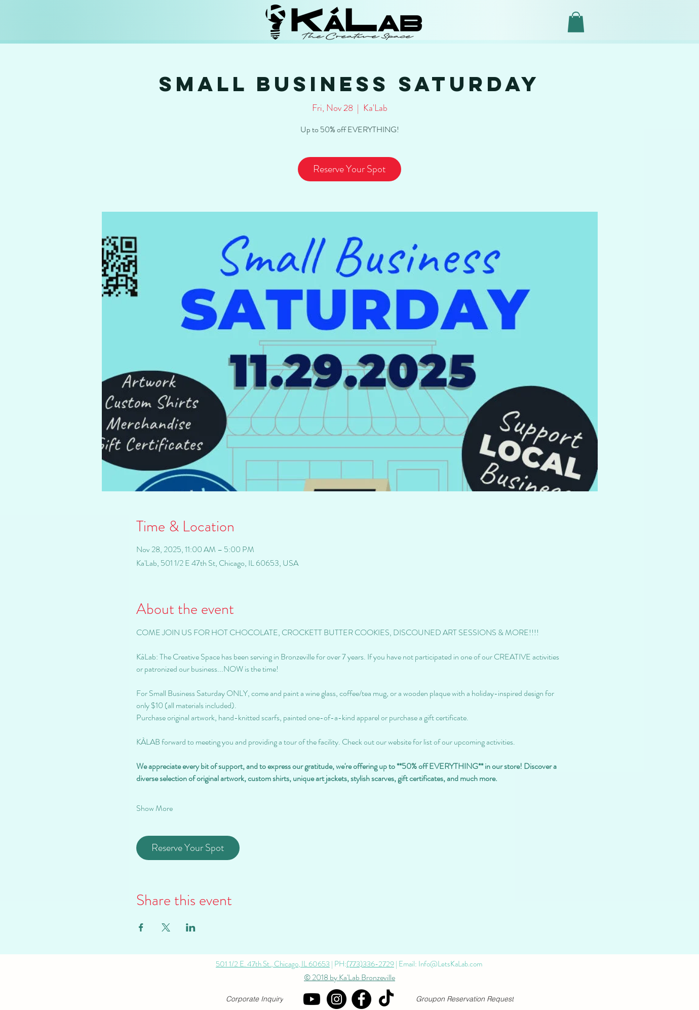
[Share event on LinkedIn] (191, 927)
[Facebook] (361, 999)
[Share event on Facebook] (141, 927)
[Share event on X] (166, 927)
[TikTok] (386, 999)
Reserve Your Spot (349, 169)
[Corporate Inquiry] (254, 999)
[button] (576, 22)
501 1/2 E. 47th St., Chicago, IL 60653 (273, 963)
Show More (154, 808)
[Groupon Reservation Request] (464, 999)
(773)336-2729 (370, 963)
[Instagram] (336, 999)
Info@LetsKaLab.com (450, 963)
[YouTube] (312, 999)
